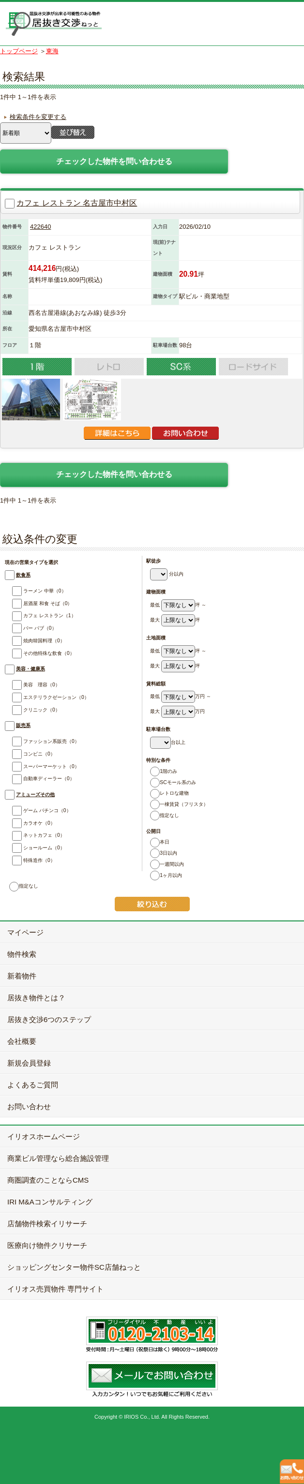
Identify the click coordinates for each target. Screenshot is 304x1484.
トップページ (19, 51)
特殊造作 (27, 860)
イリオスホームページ (43, 1136)
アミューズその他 (35, 794)
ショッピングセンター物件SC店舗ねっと (74, 1267)
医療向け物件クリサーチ (47, 1245)
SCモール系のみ (171, 782)
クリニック (29, 709)
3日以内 (161, 853)
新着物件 (21, 976)
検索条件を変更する (38, 116)
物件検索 (21, 954)
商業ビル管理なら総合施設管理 (58, 1158)
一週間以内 (165, 864)
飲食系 (23, 575)
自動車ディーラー (37, 778)
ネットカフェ (32, 835)
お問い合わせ (29, 1106)
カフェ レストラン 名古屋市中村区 (76, 203)
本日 (158, 842)
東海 (52, 51)
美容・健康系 (30, 668)
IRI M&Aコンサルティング (49, 1202)
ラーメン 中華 (33, 591)
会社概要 (21, 1041)
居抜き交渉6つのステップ (49, 1019)
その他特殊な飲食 (37, 653)
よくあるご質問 (32, 1085)
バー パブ (28, 628)
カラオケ (27, 823)
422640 (40, 226)
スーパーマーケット (39, 766)
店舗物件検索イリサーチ (47, 1223)
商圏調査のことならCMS (48, 1180)
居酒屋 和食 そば (36, 603)
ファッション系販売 (39, 741)
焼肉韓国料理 (32, 640)
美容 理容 (29, 684)
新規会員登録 (29, 1063)
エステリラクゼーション (44, 697)
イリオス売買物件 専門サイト (55, 1289)
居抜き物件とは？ (36, 998)
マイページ (25, 932)
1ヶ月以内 (164, 875)
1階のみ (161, 771)
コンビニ (27, 754)
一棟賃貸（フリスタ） (177, 804)
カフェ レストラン (37, 615)
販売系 (23, 725)
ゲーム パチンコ (35, 810)
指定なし (163, 815)
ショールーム (32, 847)
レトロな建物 (167, 793)
